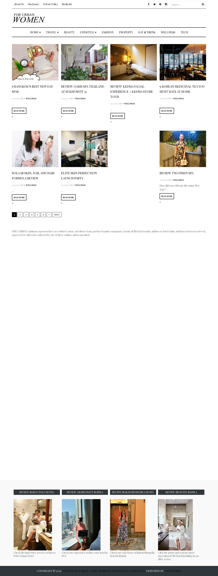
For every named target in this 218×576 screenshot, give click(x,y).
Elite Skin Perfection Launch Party (79, 175)
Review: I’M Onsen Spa (176, 173)
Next (57, 214)
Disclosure (33, 4)
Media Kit (67, 4)
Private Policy (50, 4)
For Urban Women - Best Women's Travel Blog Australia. (104, 571)
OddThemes (173, 571)
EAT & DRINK (146, 32)
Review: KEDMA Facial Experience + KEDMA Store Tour (131, 91)
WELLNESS (168, 32)
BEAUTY (69, 32)
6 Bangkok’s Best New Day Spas (32, 89)
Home (35, 32)
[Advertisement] (144, 17)
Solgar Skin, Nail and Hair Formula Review (33, 175)
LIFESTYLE (88, 32)
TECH (184, 32)
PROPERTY (126, 32)
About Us (19, 4)
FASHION (108, 32)
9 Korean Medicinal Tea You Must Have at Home (182, 89)
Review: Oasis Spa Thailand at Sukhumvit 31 (82, 89)
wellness (31, 98)
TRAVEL (52, 32)
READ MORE (19, 110)
